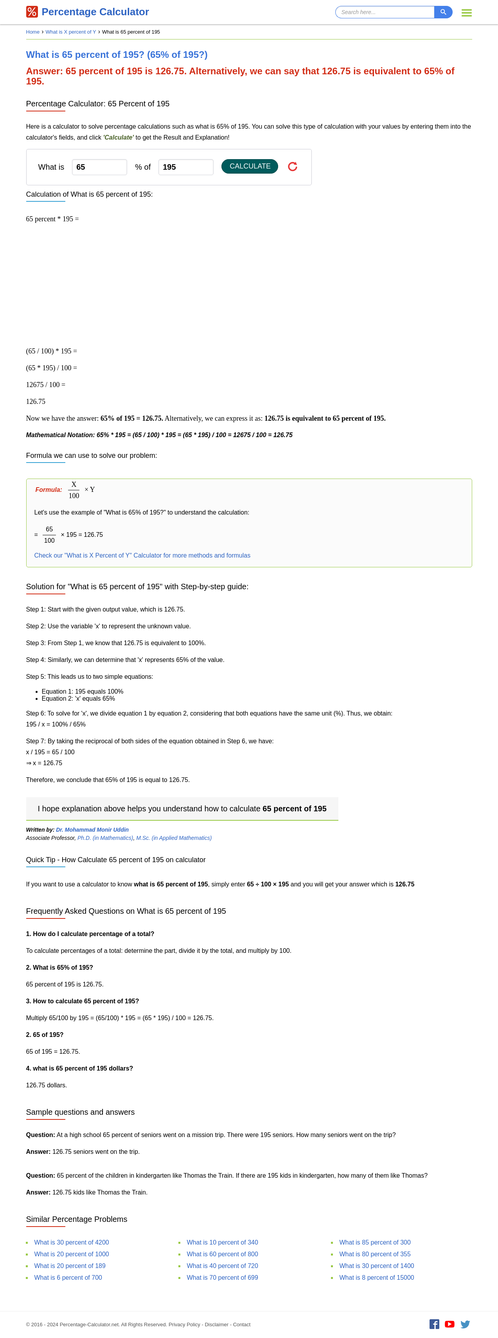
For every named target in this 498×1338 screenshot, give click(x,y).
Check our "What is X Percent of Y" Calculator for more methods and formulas (142, 555)
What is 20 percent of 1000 (71, 1254)
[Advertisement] (249, 285)
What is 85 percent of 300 (375, 1242)
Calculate (250, 166)
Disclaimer (216, 1324)
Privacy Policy (184, 1324)
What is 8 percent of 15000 (377, 1277)
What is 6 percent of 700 (68, 1277)
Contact (242, 1324)
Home (33, 32)
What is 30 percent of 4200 (71, 1242)
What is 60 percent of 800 (222, 1254)
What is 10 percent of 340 (222, 1242)
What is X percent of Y (71, 32)
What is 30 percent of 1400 (377, 1266)
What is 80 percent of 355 (375, 1254)
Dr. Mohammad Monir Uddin (92, 830)
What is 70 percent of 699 (222, 1277)
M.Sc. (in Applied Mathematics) (174, 838)
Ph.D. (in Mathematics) (105, 838)
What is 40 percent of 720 (222, 1266)
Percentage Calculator (87, 12)
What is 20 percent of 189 (70, 1266)
